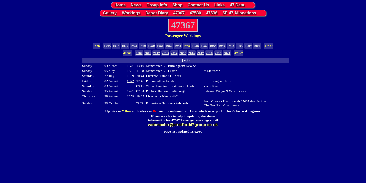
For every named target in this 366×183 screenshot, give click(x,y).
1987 (204, 46)
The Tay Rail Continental (222, 105)
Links (219, 5)
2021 (227, 53)
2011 (147, 53)
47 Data (237, 5)
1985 (186, 46)
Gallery (110, 13)
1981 (160, 46)
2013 (165, 53)
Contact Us (198, 5)
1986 (195, 46)
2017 (200, 53)
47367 (179, 13)
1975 (116, 46)
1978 (133, 46)
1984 (177, 46)
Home (120, 5)
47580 (195, 13)
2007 (139, 53)
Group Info (156, 5)
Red (155, 111)
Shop (177, 5)
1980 (151, 46)
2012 (156, 53)
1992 (230, 46)
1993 (239, 46)
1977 (124, 46)
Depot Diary (156, 13)
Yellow (126, 111)
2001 (257, 46)
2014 (174, 53)
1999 (248, 46)
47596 (212, 13)
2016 (191, 53)
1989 (221, 46)
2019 (218, 53)
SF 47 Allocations (239, 13)
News (136, 5)
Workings (131, 13)
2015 (182, 53)
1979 (142, 46)
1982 (168, 46)
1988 (213, 46)
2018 (209, 53)
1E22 (130, 81)
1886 (96, 46)
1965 (107, 46)
